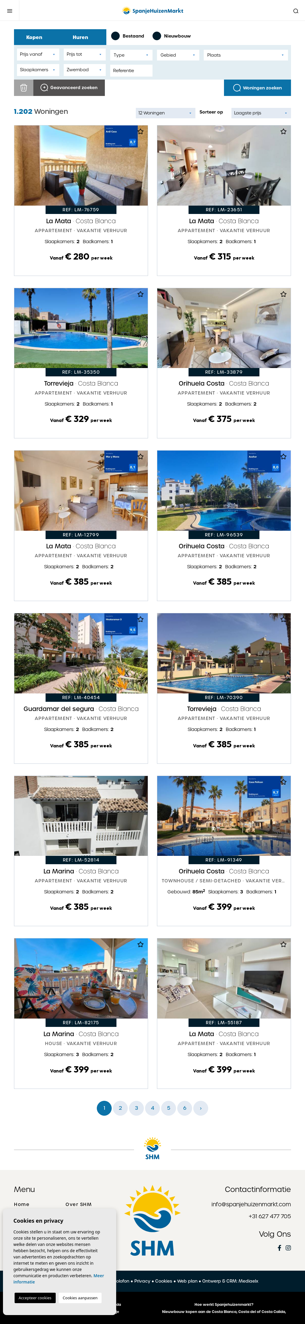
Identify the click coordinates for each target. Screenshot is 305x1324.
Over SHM (79, 1204)
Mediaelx (248, 1281)
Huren (83, 37)
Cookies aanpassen (80, 1297)
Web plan (187, 1281)
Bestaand (127, 36)
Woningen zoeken (257, 87)
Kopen (37, 37)
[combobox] (131, 55)
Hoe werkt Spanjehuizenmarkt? (223, 1304)
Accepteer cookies (35, 1297)
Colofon (121, 1281)
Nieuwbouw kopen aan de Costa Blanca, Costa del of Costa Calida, (224, 1311)
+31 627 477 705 (270, 1216)
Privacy (142, 1281)
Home (21, 1204)
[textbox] (131, 55)
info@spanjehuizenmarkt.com (251, 1204)
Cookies (163, 1281)
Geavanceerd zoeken (69, 87)
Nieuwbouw (171, 36)
